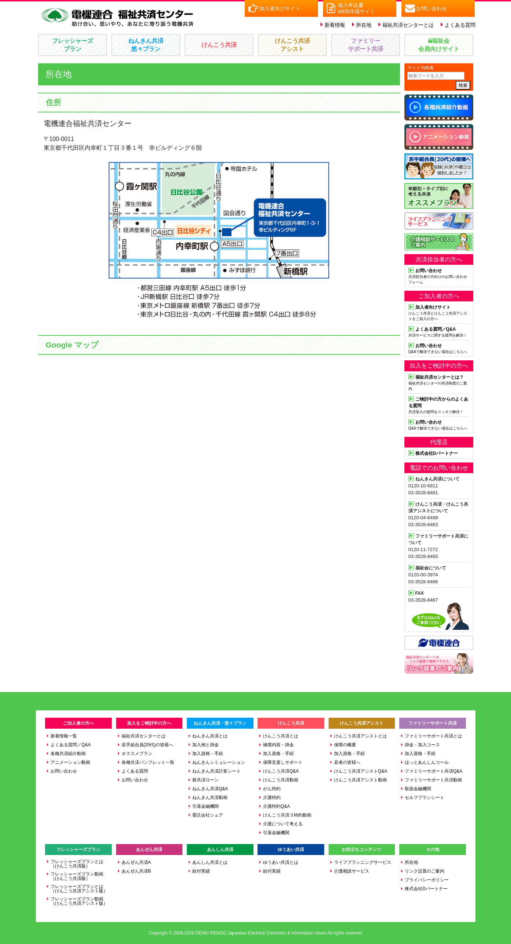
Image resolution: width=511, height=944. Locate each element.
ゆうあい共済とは (280, 862)
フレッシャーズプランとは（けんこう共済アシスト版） (79, 888)
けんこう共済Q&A (281, 771)
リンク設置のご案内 (424, 871)
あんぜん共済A (136, 862)
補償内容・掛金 (278, 744)
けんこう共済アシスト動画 (360, 780)
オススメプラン (137, 753)
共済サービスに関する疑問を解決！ (438, 331)
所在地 (363, 25)
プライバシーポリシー (427, 879)
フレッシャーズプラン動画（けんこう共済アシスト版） (79, 901)
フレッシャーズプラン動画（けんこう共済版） (77, 876)
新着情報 (335, 25)
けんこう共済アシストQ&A (360, 771)
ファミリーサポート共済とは (433, 736)
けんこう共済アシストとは (360, 736)
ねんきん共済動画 (209, 797)
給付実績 (201, 871)
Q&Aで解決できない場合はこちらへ (438, 348)
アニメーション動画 (70, 762)
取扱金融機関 (418, 788)
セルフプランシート (424, 797)
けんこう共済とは (280, 736)
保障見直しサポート (283, 762)
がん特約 (272, 788)
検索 (463, 85)
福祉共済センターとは (408, 25)
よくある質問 (460, 25)
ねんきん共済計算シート (216, 771)
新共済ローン (205, 780)
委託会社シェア (207, 815)
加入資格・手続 (207, 753)
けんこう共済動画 (280, 780)
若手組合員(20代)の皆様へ (147, 744)
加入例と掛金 (205, 744)
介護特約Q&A (276, 806)
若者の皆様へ (347, 762)
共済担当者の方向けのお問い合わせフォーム (438, 275)
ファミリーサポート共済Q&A (433, 771)
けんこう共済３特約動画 (287, 815)
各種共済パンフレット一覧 (148, 762)
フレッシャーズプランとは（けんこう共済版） (77, 864)
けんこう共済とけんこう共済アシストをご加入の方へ (438, 312)
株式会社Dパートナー (426, 888)
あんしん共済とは (209, 862)
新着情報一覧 (64, 736)
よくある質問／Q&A (70, 744)
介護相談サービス (351, 871)
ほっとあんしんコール (427, 762)
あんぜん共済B (136, 871)
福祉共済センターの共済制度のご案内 (438, 382)
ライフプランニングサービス (362, 862)
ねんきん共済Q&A (210, 788)
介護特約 (272, 797)
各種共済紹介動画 (68, 753)
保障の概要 (345, 744)
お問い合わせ (64, 771)
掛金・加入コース (422, 744)
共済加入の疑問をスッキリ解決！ (438, 404)
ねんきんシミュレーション (218, 762)
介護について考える (283, 823)
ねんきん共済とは (209, 736)
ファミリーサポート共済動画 (433, 780)
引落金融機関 (205, 806)
